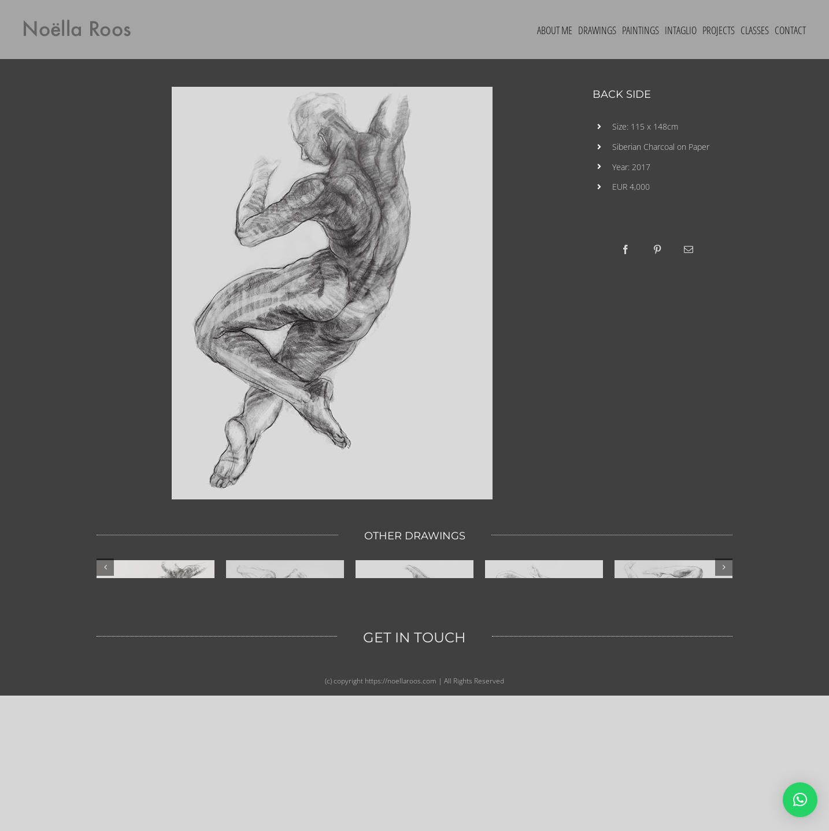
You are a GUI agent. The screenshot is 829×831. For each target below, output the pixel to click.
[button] (800, 799)
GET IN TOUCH (414, 778)
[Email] (688, 249)
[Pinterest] (657, 249)
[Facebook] (625, 249)
